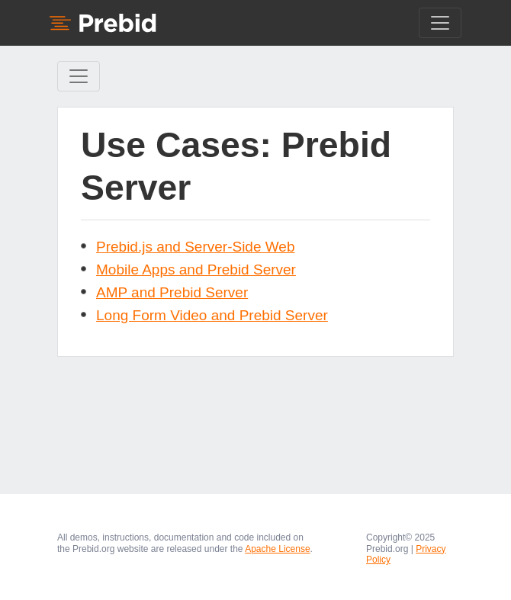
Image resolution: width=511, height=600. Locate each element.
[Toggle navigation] (440, 23)
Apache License (277, 549)
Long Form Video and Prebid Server (212, 315)
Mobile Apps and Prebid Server (196, 269)
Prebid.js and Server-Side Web (195, 247)
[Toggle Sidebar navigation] (78, 76)
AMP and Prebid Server (172, 292)
